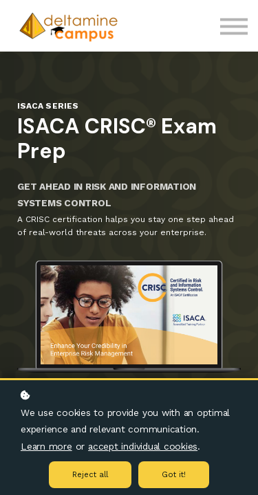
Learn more (46, 446)
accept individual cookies (142, 446)
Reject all (90, 474)
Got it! (174, 474)
